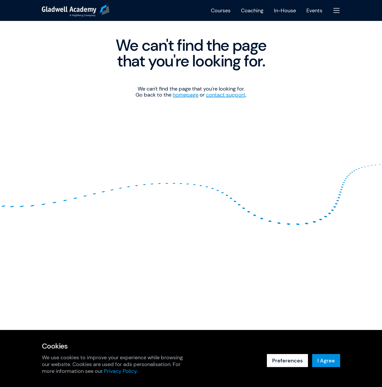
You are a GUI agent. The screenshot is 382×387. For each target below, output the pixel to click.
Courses (221, 11)
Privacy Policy (120, 371)
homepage (185, 94)
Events (314, 11)
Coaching (252, 11)
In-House (285, 11)
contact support (225, 94)
